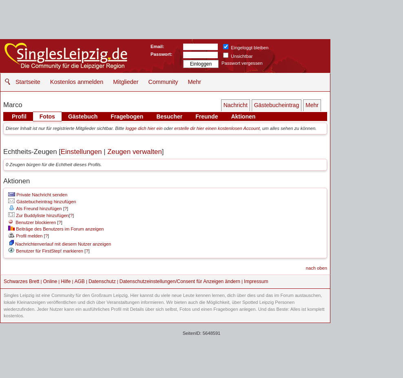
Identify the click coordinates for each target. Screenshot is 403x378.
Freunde (206, 116)
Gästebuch (82, 116)
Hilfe (66, 281)
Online (50, 281)
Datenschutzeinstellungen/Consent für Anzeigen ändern (180, 281)
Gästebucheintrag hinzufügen (42, 201)
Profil (19, 116)
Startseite (28, 82)
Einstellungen (81, 152)
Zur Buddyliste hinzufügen (38, 215)
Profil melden (25, 235)
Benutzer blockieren (32, 222)
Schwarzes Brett (21, 281)
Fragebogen (127, 116)
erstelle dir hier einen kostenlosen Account (217, 128)
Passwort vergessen (242, 63)
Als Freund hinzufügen (35, 208)
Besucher (169, 116)
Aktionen (243, 116)
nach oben (316, 268)
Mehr (194, 82)
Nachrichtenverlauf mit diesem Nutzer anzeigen (60, 244)
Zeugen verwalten (134, 152)
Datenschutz (102, 281)
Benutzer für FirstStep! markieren (49, 250)
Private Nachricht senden (37, 194)
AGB (79, 281)
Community (163, 82)
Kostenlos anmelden (76, 82)
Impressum (256, 281)
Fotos (47, 116)
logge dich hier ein (144, 128)
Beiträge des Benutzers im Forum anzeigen (56, 228)
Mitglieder (125, 82)
